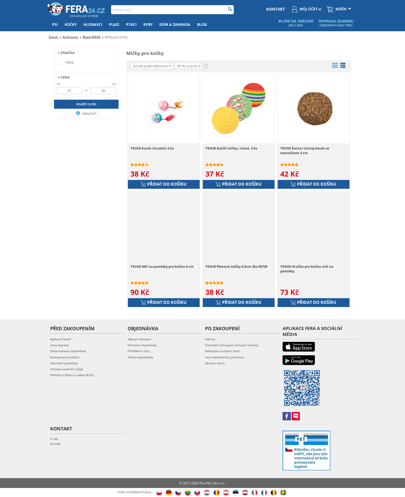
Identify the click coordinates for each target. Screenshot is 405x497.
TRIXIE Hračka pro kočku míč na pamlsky (306, 268)
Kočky (71, 24)
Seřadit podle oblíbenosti (152, 66)
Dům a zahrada (174, 24)
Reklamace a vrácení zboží (222, 351)
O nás (54, 439)
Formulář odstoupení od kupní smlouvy (232, 345)
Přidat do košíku (163, 184)
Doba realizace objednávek (68, 351)
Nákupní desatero (139, 339)
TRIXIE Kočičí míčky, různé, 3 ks (231, 148)
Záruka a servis (215, 363)
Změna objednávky (140, 357)
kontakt (275, 9)
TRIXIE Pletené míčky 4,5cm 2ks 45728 (236, 266)
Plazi (114, 24)
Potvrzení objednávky (142, 345)
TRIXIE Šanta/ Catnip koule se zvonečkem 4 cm (304, 150)
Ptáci (131, 24)
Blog (202, 24)
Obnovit (86, 113)
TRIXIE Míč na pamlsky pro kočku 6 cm (162, 266)
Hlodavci (92, 24)
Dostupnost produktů (64, 357)
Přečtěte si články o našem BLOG (72, 375)
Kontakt (55, 444)
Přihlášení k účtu (139, 351)
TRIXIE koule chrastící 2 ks (152, 148)
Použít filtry (86, 104)
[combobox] (172, 9)
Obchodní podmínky (64, 363)
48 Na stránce (189, 66)
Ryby (148, 24)
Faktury (210, 339)
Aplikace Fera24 (60, 339)
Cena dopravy (59, 345)
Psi (55, 24)
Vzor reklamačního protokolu (224, 357)
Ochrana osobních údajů (66, 369)
